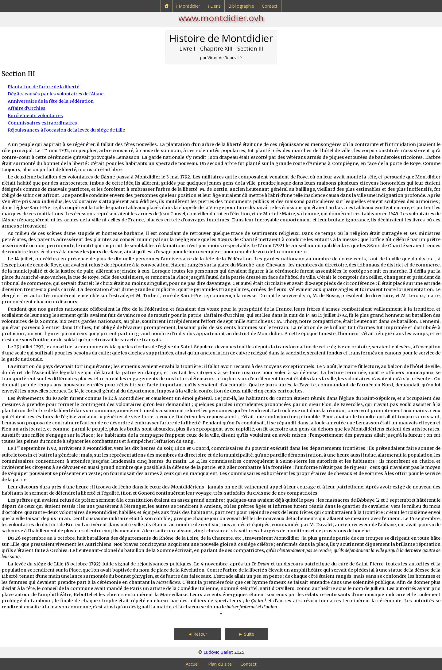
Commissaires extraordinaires (42, 123)
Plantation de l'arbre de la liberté (43, 87)
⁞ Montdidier (188, 6)
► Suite (246, 634)
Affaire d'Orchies (26, 108)
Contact (269, 6)
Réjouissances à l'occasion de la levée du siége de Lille (66, 130)
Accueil (193, 664)
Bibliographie (241, 6)
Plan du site (220, 664)
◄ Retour (197, 634)
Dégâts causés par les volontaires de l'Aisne (55, 94)
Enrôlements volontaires (35, 115)
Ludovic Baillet (218, 652)
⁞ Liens (214, 6)
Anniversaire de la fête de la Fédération (51, 101)
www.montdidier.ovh (221, 18)
